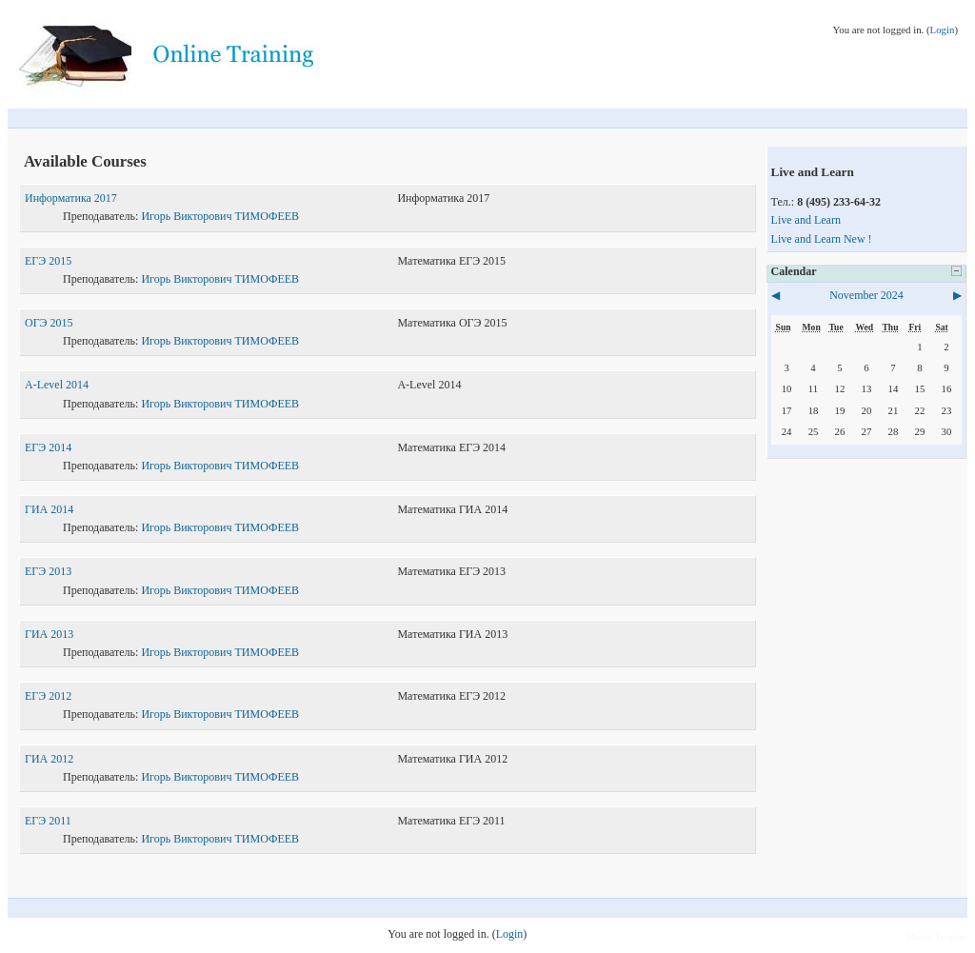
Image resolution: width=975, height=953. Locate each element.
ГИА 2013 (49, 634)
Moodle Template (937, 937)
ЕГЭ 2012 (48, 696)
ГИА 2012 (49, 758)
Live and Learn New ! (821, 239)
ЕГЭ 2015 (48, 261)
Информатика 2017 (71, 198)
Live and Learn (806, 220)
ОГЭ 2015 (49, 322)
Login (942, 29)
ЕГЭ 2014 (48, 447)
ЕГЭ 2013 (48, 571)
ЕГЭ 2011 (48, 820)
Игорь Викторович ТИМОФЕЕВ (220, 216)
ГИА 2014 (49, 509)
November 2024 (866, 295)
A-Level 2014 (57, 384)
